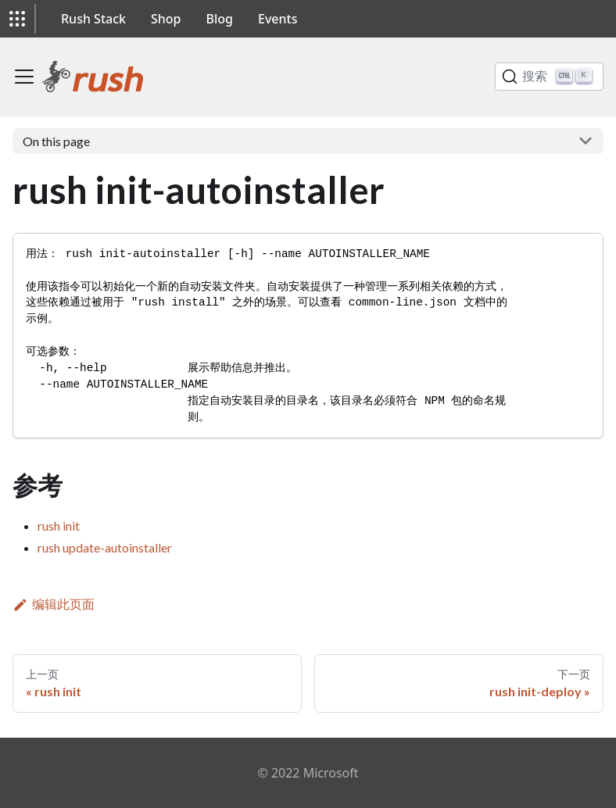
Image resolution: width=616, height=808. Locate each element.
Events (277, 18)
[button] (17, 19)
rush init (59, 525)
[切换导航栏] (24, 76)
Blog (219, 18)
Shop (166, 18)
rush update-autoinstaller (105, 547)
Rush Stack (93, 18)
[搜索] (549, 77)
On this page (56, 141)
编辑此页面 (54, 603)
